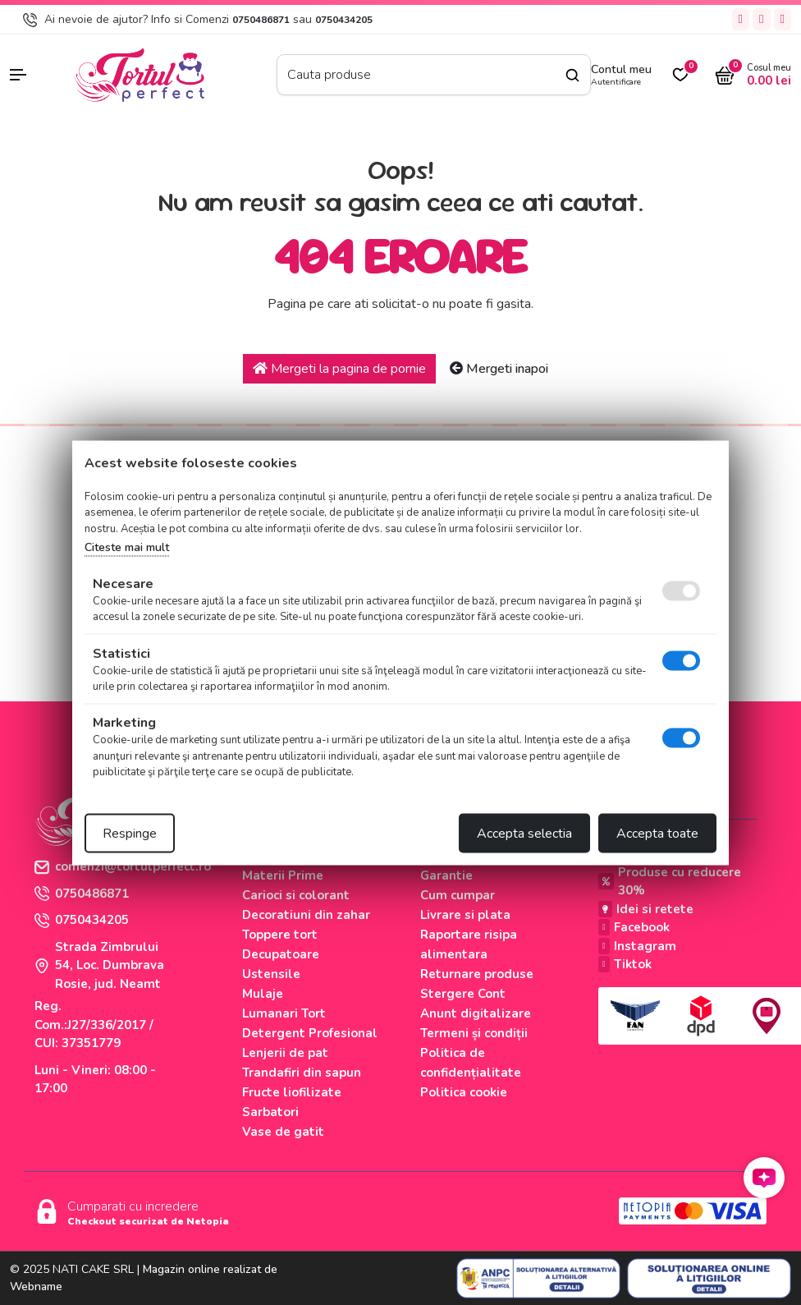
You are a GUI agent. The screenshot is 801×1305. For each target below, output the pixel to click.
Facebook (634, 927)
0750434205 (344, 19)
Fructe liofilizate (291, 1092)
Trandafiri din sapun (301, 1072)
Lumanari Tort (284, 1013)
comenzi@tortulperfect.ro (122, 866)
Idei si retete (645, 909)
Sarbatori (270, 1112)
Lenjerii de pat (285, 1053)
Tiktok (625, 964)
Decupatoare (280, 954)
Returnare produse (476, 974)
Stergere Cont (463, 994)
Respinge (130, 833)
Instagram (637, 946)
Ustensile (271, 974)
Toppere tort (280, 934)
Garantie (446, 875)
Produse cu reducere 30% (669, 881)
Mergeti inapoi (499, 369)
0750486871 (261, 19)
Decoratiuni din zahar (306, 915)
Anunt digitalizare (475, 1013)
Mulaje (262, 994)
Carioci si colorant (296, 895)
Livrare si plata (465, 915)
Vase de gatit (283, 1131)
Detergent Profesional (310, 1033)
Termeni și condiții (474, 1033)
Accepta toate (657, 833)
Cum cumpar (457, 895)
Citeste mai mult (127, 547)
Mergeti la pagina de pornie (339, 369)
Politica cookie (463, 1092)
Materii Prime (282, 875)
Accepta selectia (524, 833)
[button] (33, 74)
